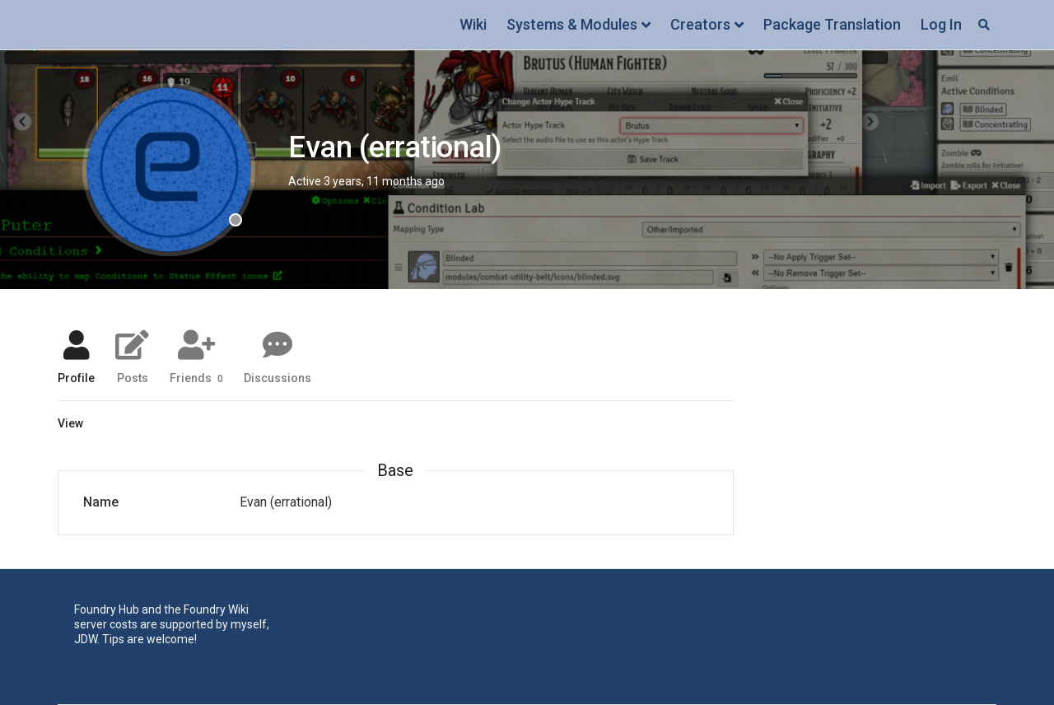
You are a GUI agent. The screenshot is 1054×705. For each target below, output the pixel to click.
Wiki (473, 24)
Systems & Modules (571, 24)
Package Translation (832, 24)
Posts (132, 377)
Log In (941, 24)
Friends (196, 377)
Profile (76, 377)
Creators (700, 24)
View (70, 423)
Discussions (277, 377)
